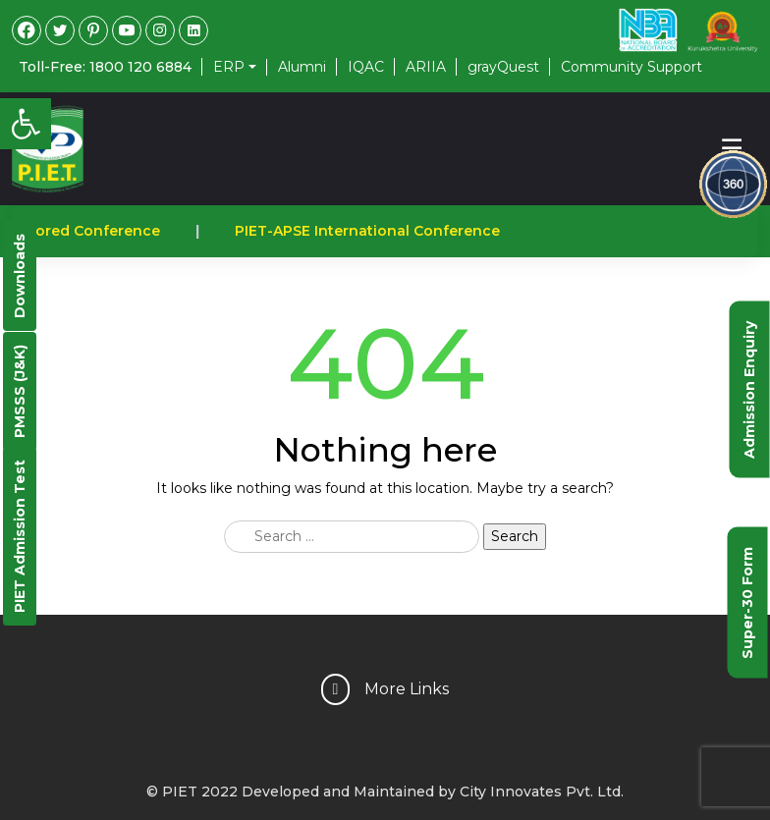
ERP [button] (229, 67)
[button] (25, 123)
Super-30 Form (747, 602)
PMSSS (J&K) (19, 391)
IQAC (366, 67)
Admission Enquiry (749, 389)
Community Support (631, 67)
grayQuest (503, 67)
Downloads (19, 276)
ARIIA (426, 67)
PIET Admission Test (19, 536)
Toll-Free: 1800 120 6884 (105, 67)
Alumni (302, 67)
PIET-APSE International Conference (371, 231)
